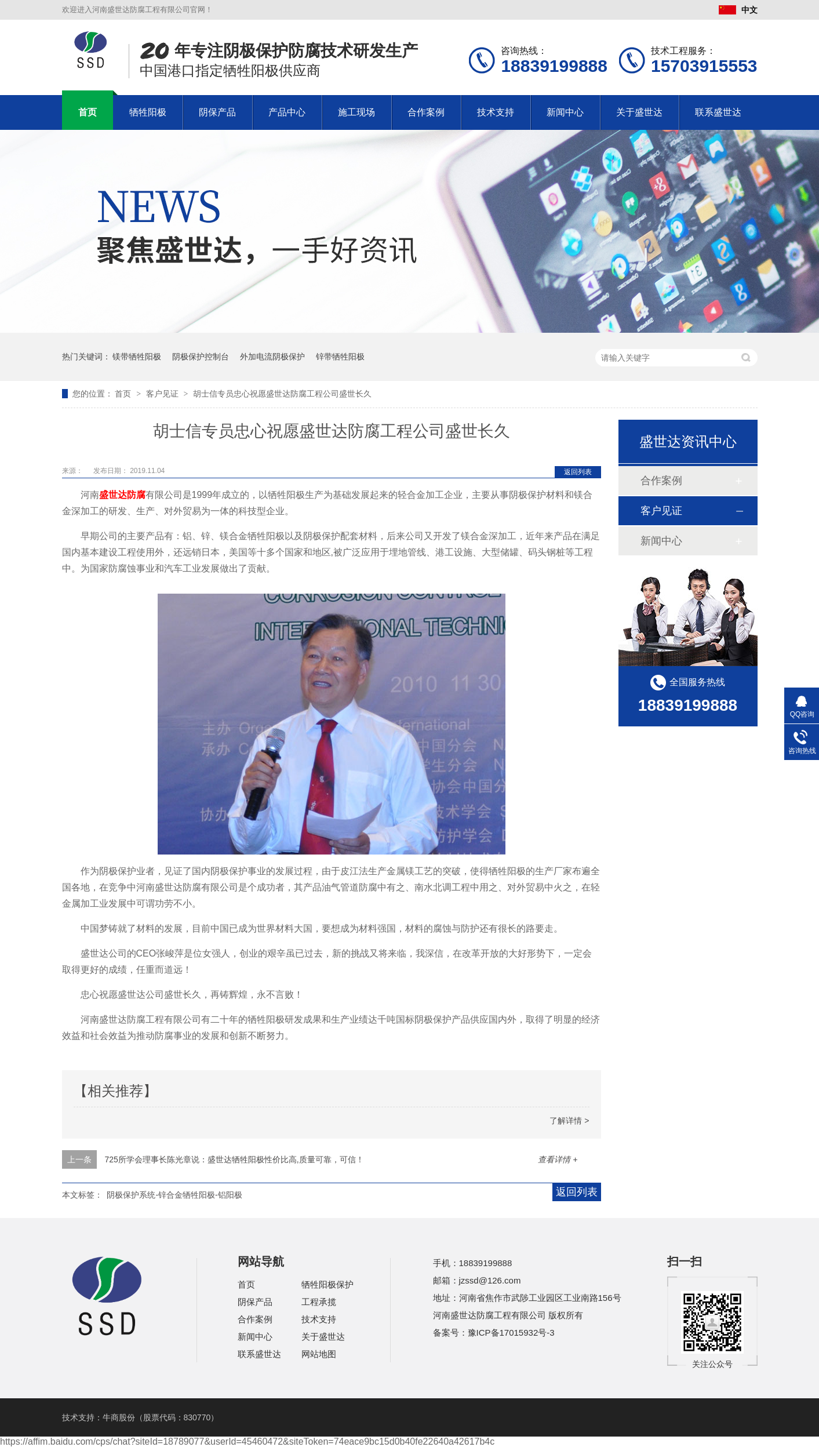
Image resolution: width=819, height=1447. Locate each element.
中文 (738, 9)
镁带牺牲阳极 (136, 356)
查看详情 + (557, 1159)
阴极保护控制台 (200, 356)
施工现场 (356, 112)
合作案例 (426, 112)
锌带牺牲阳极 (340, 356)
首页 (87, 112)
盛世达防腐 (122, 495)
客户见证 (163, 393)
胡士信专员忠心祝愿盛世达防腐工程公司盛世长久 (282, 393)
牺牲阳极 (147, 112)
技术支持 (495, 112)
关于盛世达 (639, 112)
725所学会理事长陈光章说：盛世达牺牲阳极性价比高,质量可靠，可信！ (233, 1159)
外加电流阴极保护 (272, 356)
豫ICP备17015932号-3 (511, 1332)
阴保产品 (217, 112)
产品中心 (286, 112)
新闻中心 (565, 112)
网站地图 (318, 1354)
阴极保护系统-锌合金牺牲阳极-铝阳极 (174, 1194)
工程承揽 (318, 1302)
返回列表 (578, 472)
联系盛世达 (718, 112)
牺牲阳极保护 (327, 1284)
